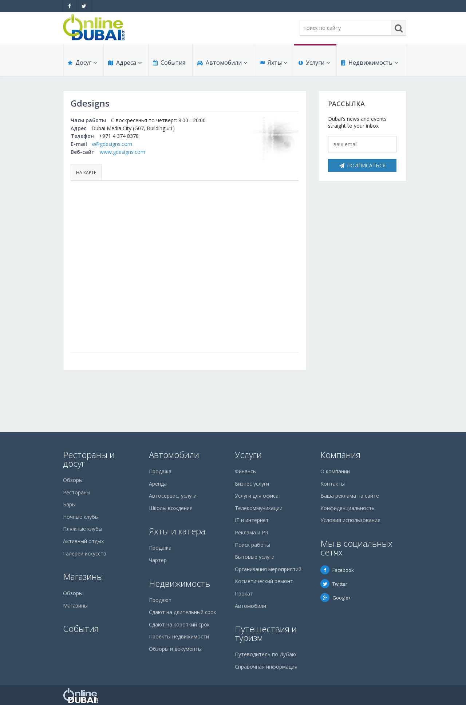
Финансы (246, 471)
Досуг (82, 62)
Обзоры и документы (175, 648)
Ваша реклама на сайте (349, 495)
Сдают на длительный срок (182, 612)
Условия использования (350, 520)
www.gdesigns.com (122, 151)
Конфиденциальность (347, 508)
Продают (160, 600)
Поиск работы (252, 544)
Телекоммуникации (259, 508)
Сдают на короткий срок (179, 624)
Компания (340, 455)
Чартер (158, 560)
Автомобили (222, 62)
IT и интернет (252, 520)
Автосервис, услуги (173, 495)
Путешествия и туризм (266, 633)
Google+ (335, 597)
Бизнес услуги (252, 483)
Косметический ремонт (264, 581)
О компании (335, 471)
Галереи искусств (84, 553)
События (169, 63)
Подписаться (362, 165)
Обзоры (73, 480)
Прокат (244, 593)
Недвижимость (369, 62)
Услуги (314, 62)
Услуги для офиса (257, 495)
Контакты (332, 483)
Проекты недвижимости (179, 636)
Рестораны (76, 492)
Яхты (273, 62)
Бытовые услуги (255, 556)
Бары (69, 504)
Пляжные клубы (82, 528)
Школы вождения (171, 508)
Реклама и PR (251, 532)
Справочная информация (266, 666)
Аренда (158, 483)
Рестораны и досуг (89, 459)
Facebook (337, 570)
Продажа (160, 471)
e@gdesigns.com (112, 143)
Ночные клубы (81, 516)
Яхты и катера (177, 531)
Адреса (125, 62)
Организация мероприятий (268, 569)
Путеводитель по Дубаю (265, 654)
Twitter (333, 584)
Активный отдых (83, 541)
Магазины (83, 576)
